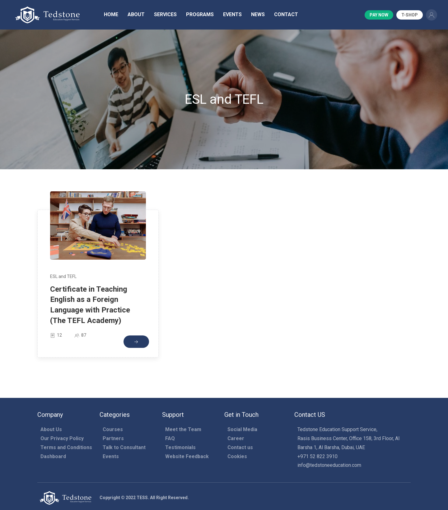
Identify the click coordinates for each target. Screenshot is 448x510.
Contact (286, 14)
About (136, 14)
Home (111, 14)
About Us (51, 429)
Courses (113, 429)
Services (165, 14)
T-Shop (409, 14)
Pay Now (379, 14)
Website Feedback (187, 456)
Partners (113, 438)
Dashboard (53, 456)
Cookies (237, 456)
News (258, 14)
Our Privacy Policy (62, 438)
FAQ (170, 438)
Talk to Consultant (124, 447)
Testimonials (180, 447)
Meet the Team (183, 429)
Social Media (242, 429)
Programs (200, 14)
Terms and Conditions (66, 447)
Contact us (240, 447)
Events (232, 14)
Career (235, 438)
